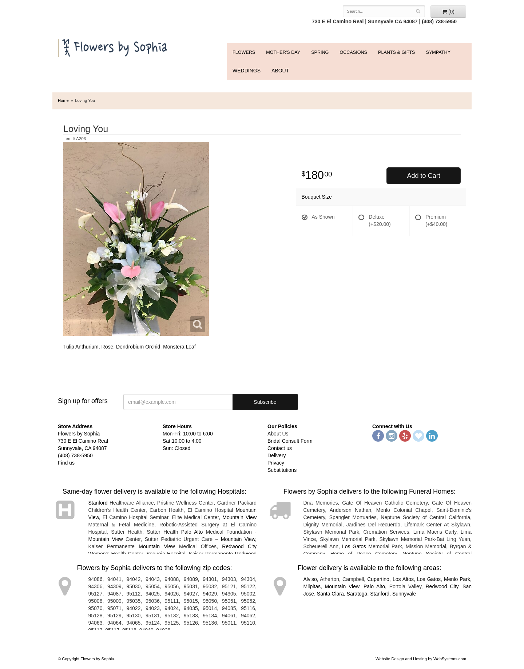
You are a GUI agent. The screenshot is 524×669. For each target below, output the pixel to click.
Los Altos (403, 579)
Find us (66, 463)
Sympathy (438, 52)
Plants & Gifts (396, 52)
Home (63, 100)
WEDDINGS (247, 70)
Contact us (279, 448)
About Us (278, 434)
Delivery (276, 455)
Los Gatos (354, 546)
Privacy (275, 463)
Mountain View (239, 517)
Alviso (310, 579)
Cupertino (378, 579)
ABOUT (280, 70)
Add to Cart (423, 175)
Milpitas (312, 586)
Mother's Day (283, 52)
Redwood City (239, 546)
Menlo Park (457, 579)
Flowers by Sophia (113, 46)
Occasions (353, 52)
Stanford (98, 503)
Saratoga (357, 594)
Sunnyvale (404, 594)
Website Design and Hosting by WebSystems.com (421, 659)
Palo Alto (192, 532)
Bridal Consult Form (290, 441)
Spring (320, 52)
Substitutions (282, 470)
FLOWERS (244, 52)
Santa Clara (330, 594)
